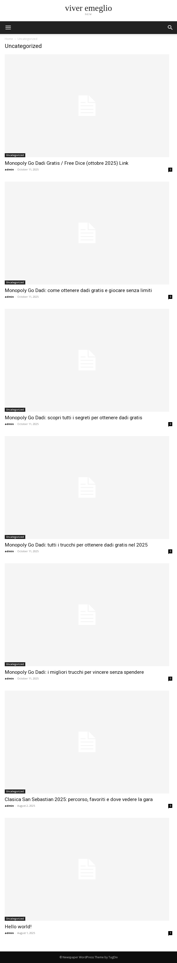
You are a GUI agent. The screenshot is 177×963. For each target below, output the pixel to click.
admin (9, 169)
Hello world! (18, 926)
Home (9, 39)
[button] (170, 27)
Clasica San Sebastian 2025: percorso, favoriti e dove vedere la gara (79, 799)
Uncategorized (15, 155)
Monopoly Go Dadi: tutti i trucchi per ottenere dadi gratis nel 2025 (76, 545)
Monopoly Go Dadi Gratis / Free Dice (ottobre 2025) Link (66, 163)
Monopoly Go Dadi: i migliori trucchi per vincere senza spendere (74, 672)
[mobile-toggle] (8, 27)
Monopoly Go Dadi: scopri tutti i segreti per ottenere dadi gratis (73, 417)
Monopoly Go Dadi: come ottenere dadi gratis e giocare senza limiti (78, 290)
